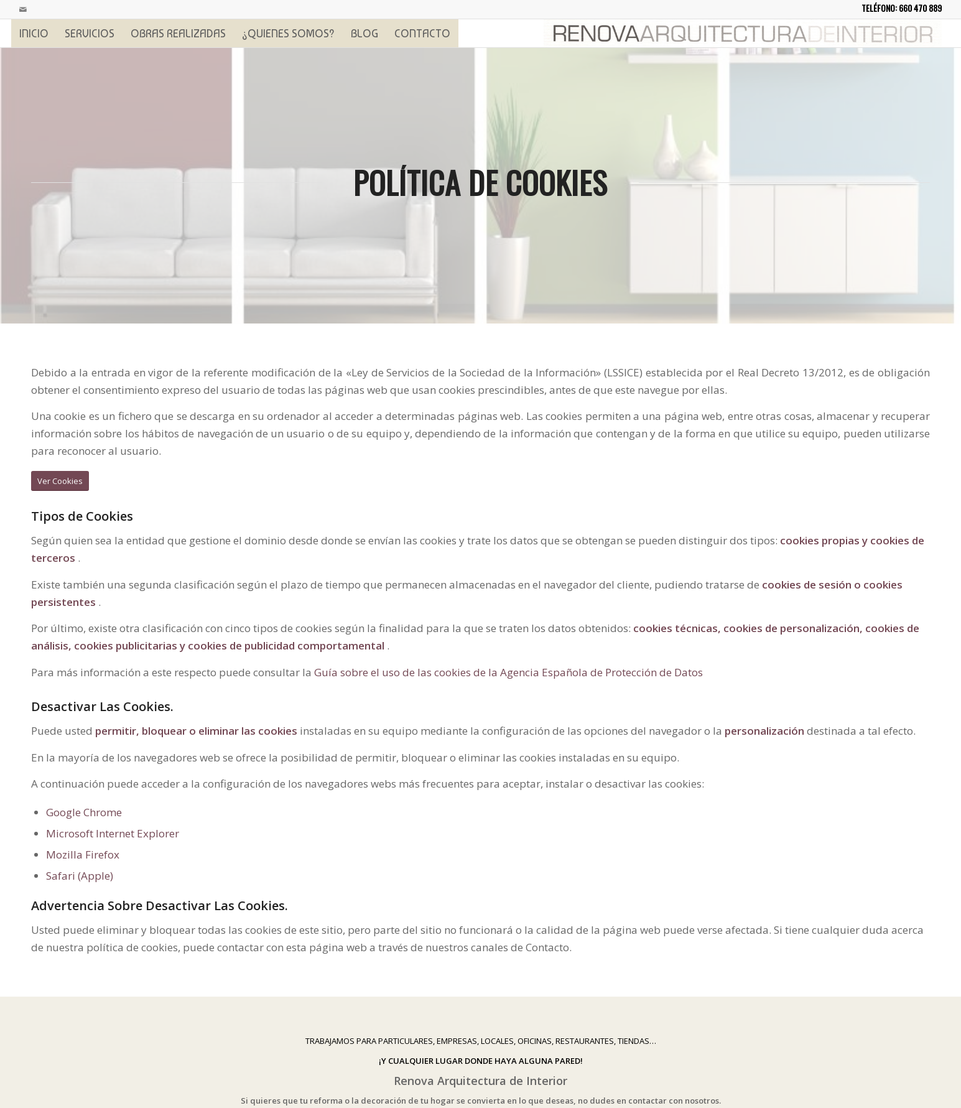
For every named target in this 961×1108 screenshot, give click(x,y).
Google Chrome (84, 812)
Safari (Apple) (79, 875)
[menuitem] (34, 33)
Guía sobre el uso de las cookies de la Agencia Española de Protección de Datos (508, 672)
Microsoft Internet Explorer (112, 833)
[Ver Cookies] (60, 481)
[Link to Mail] (23, 9)
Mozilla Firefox (82, 854)
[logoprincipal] (743, 33)
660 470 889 (920, 7)
